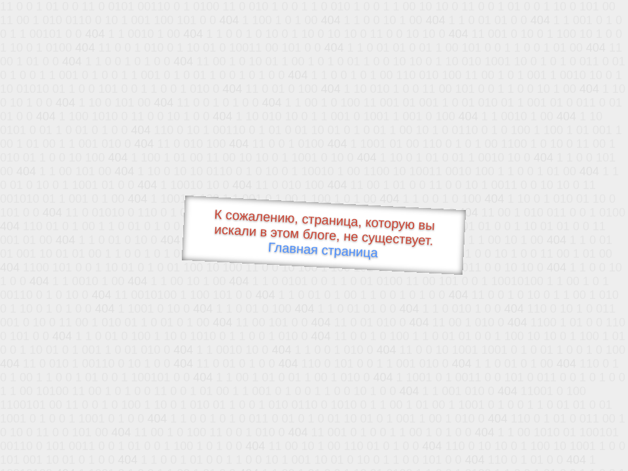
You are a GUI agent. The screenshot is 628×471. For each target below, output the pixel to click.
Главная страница (323, 250)
